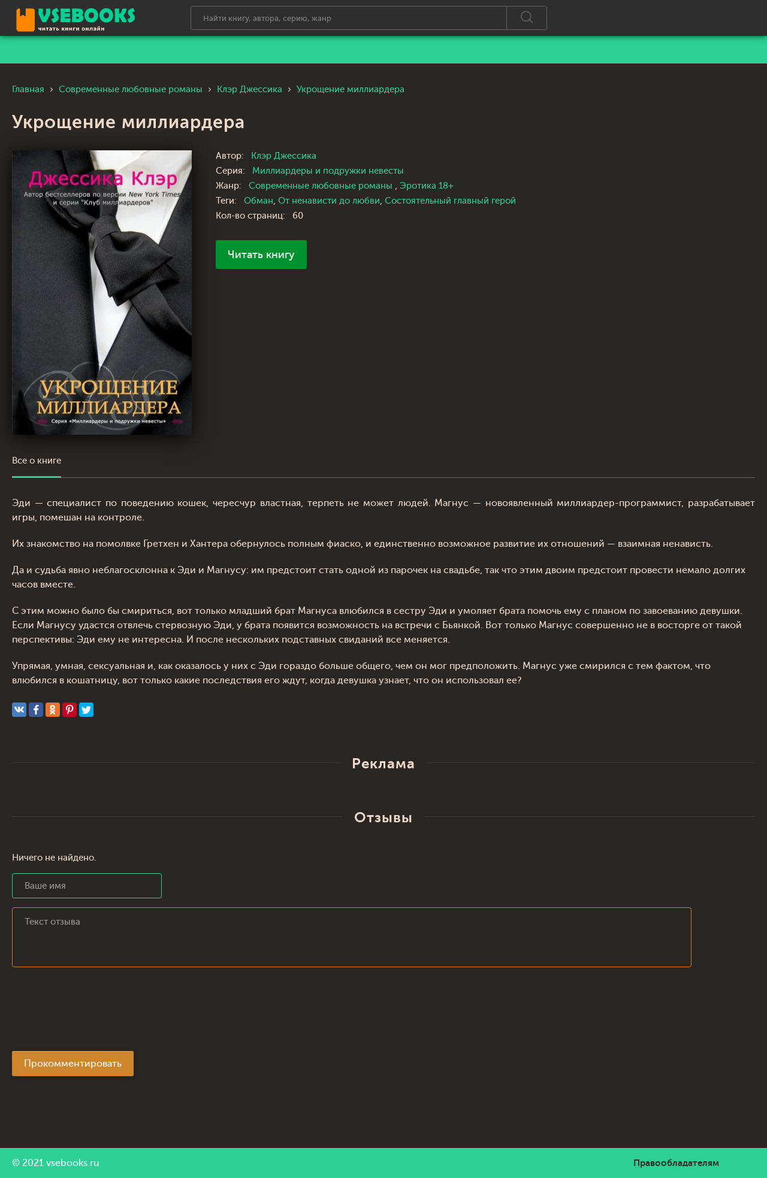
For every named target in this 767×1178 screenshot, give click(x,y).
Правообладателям (676, 1163)
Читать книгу (261, 255)
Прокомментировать (73, 1063)
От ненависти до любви (329, 201)
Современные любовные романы (322, 186)
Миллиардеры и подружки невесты (328, 171)
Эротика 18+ (427, 186)
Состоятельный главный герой (450, 201)
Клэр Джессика (283, 156)
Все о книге (36, 461)
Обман (258, 201)
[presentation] (103, 1012)
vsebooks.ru (72, 1163)
